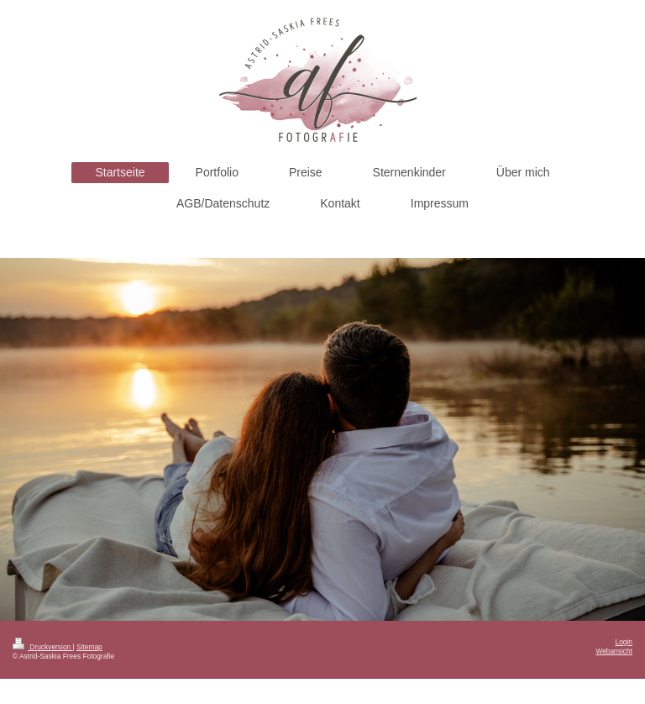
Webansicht (613, 651)
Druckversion (43, 647)
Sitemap (89, 647)
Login (624, 642)
